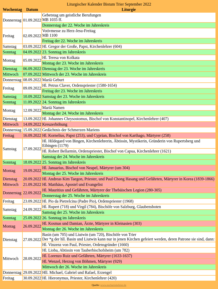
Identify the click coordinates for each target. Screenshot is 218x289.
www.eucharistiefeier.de (113, 285)
